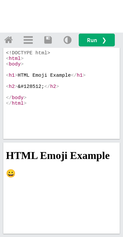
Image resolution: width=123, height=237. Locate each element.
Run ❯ (97, 40)
